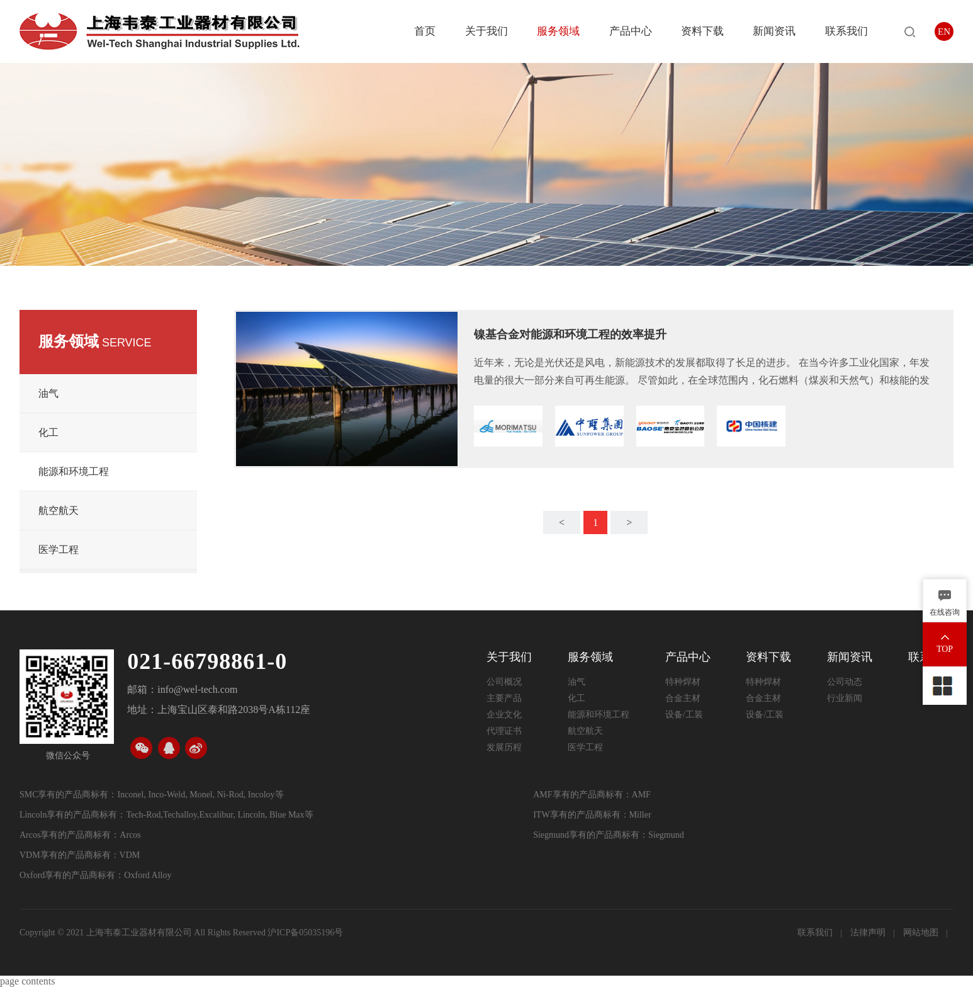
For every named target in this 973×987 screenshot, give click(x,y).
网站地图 (922, 932)
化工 (48, 432)
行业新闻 (844, 698)
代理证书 (504, 731)
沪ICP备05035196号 (305, 932)
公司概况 (504, 682)
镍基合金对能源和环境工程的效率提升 (570, 334)
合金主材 (682, 698)
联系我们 (846, 31)
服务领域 (558, 31)
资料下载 (702, 31)
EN (944, 31)
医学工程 (58, 549)
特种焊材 (682, 682)
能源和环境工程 (73, 471)
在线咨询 (945, 612)
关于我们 (486, 31)
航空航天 (58, 510)
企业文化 (504, 714)
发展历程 (504, 747)
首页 (425, 31)
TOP (944, 649)
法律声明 (869, 932)
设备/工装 (684, 714)
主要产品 (504, 698)
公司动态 (844, 682)
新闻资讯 (774, 31)
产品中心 (630, 31)
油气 (48, 393)
